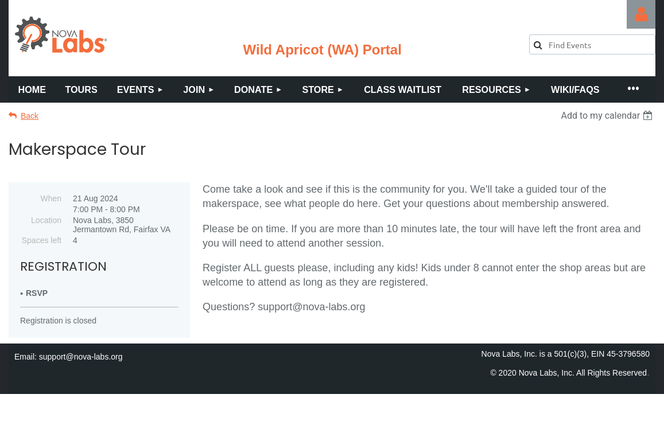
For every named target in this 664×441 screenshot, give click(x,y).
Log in (641, 14)
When (50, 198)
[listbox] (608, 115)
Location (46, 220)
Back (29, 115)
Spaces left (41, 240)
